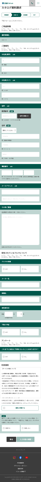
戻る (11, 439)
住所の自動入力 (24, 116)
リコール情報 (20, 471)
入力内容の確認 (25, 439)
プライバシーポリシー (20, 465)
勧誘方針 (20, 468)
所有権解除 (20, 462)
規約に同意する (14, 407)
